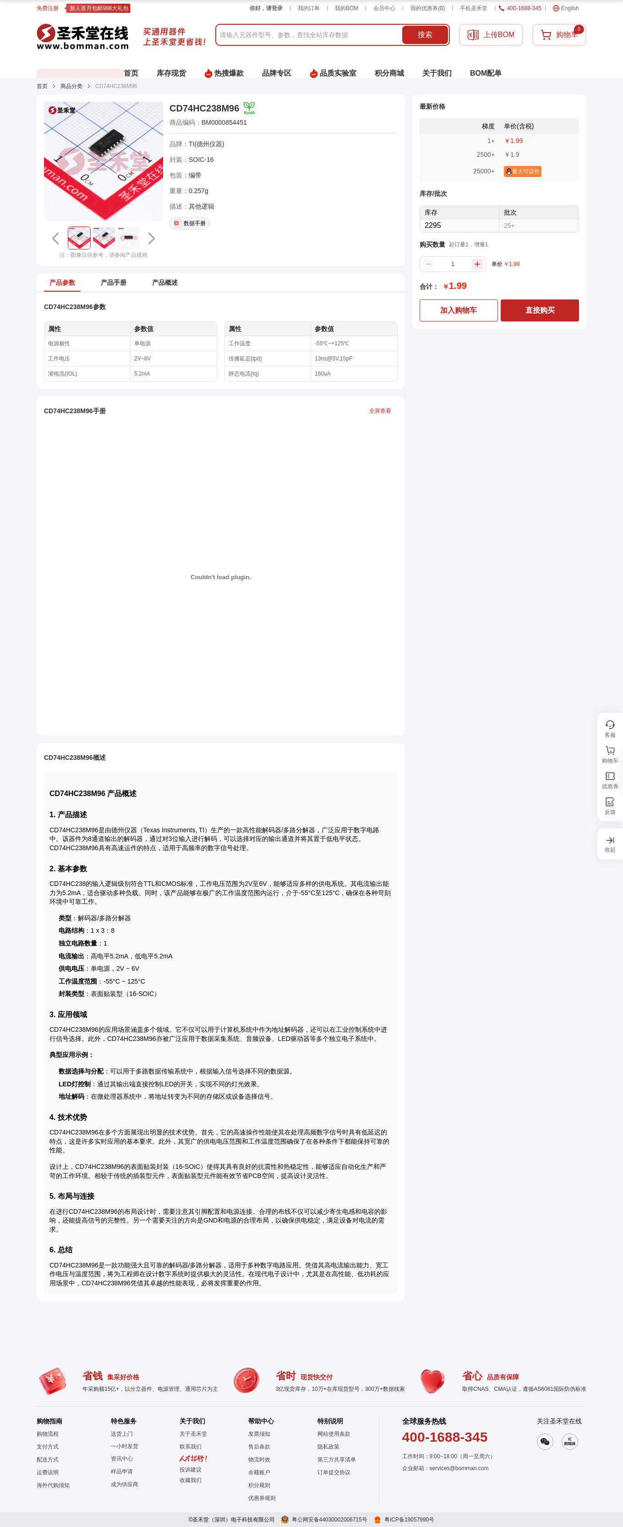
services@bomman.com (459, 1468)
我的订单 (309, 8)
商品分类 (71, 86)
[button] (79, 238)
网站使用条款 (333, 1434)
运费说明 (48, 1472)
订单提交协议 (333, 1472)
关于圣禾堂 (193, 1434)
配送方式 (48, 1459)
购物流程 (48, 1434)
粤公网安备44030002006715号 (329, 1519)
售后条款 (259, 1447)
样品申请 (122, 1471)
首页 (42, 86)
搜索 (425, 35)
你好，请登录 (266, 8)
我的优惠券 (427, 8)
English (566, 8)
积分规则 (259, 1485)
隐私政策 (328, 1447)
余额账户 (259, 1472)
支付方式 (48, 1447)
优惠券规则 (262, 1498)
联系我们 (191, 1447)
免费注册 (48, 8)
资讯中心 (122, 1458)
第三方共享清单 (336, 1459)
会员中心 (384, 8)
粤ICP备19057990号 (409, 1519)
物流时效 (259, 1459)
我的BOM (346, 8)
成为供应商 (124, 1484)
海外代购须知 (53, 1485)
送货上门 (122, 1434)
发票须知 (259, 1434)
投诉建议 (191, 1469)
